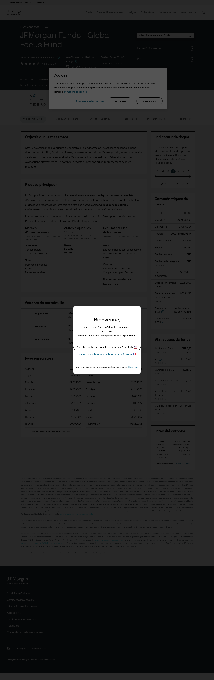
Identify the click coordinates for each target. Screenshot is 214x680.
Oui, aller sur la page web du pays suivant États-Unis (107, 347)
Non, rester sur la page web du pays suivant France (107, 354)
